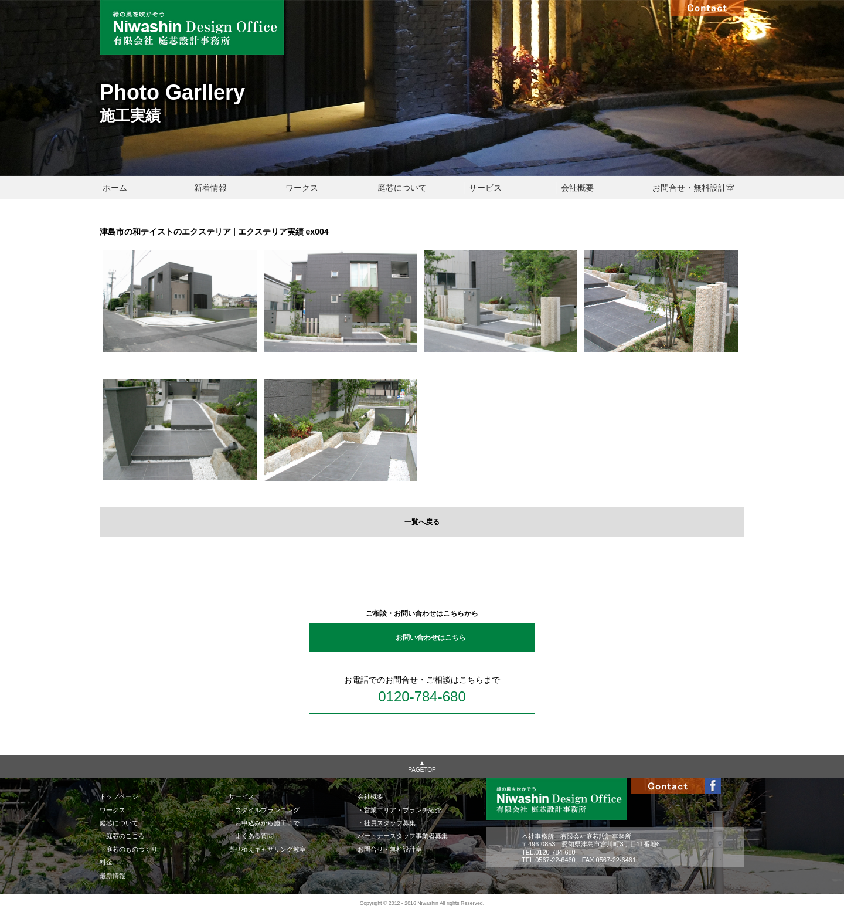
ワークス (301, 187)
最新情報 (112, 875)
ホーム (115, 187)
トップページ (119, 796)
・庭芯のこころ (122, 835)
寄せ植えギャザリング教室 (267, 849)
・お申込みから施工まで (264, 822)
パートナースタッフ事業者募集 (403, 835)
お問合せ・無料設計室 (693, 187)
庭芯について (402, 187)
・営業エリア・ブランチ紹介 (399, 809)
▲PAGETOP (421, 766)
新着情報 (210, 187)
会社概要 (577, 187)
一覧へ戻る (422, 522)
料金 (106, 862)
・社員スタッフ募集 (387, 822)
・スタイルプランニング (264, 809)
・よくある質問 (251, 835)
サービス (485, 187)
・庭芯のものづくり (129, 849)
